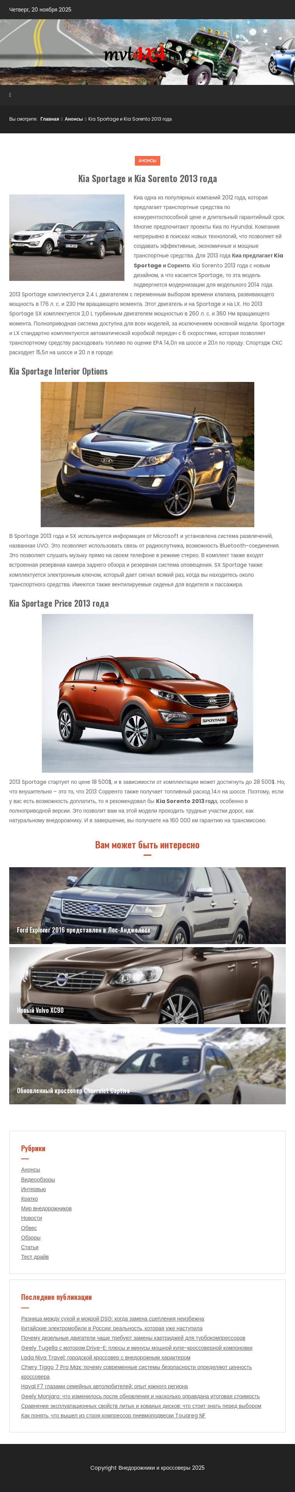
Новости (31, 1218)
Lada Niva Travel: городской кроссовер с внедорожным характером (106, 1357)
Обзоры (31, 1237)
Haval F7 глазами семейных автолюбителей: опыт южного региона (104, 1386)
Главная (49, 119)
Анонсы (74, 119)
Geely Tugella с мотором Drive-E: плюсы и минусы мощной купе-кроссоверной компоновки (136, 1348)
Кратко (29, 1199)
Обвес (29, 1228)
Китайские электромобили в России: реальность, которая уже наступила (111, 1328)
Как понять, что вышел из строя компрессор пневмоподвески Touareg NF (113, 1415)
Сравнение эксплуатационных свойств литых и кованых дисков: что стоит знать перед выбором (141, 1406)
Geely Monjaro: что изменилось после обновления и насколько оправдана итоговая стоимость (140, 1396)
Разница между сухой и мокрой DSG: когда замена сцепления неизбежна (112, 1319)
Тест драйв (35, 1257)
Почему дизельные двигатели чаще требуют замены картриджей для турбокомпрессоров (133, 1338)
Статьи (29, 1247)
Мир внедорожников (46, 1208)
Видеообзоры (38, 1179)
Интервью (33, 1189)
